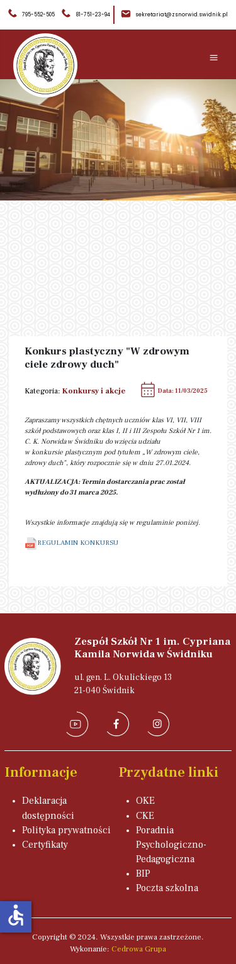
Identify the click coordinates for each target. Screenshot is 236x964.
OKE (145, 800)
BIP (143, 873)
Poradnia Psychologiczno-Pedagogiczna (171, 844)
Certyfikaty (45, 844)
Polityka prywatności (66, 830)
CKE (145, 815)
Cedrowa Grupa (138, 949)
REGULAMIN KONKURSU (71, 542)
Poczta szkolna (167, 888)
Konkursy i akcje (93, 391)
